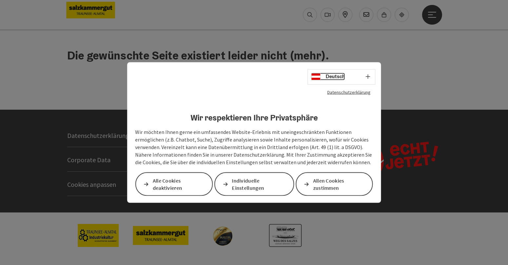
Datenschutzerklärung (349, 92)
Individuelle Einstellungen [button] (248, 184)
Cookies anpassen (91, 184)
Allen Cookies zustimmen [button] (328, 184)
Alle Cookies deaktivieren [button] (167, 184)
